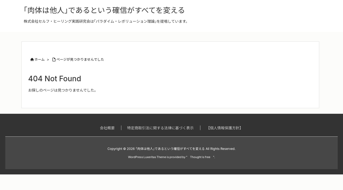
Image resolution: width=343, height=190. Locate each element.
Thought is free (200, 157)
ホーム (40, 59)
